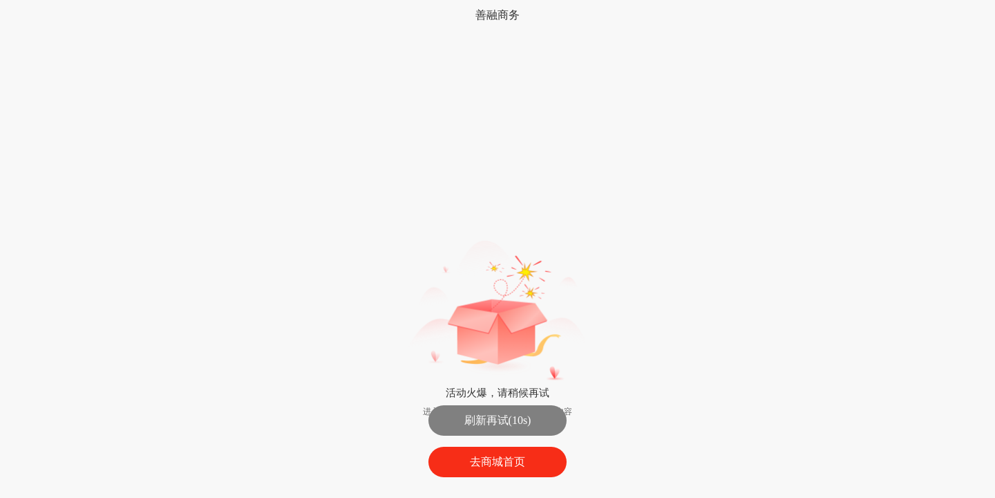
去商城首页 (497, 462)
